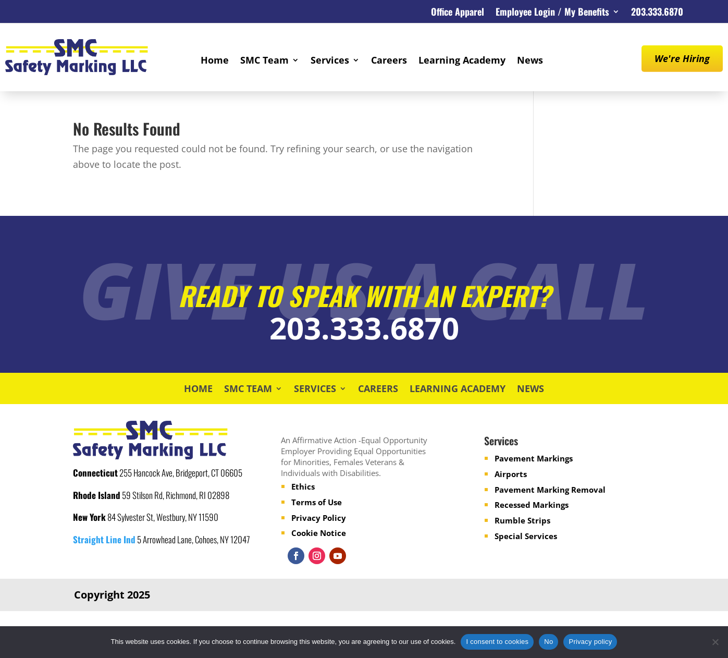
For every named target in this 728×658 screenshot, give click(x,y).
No (548, 641)
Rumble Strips (522, 520)
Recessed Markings (532, 504)
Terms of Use (316, 502)
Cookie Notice (318, 533)
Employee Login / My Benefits (552, 13)
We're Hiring (682, 58)
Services (330, 61)
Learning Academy (461, 61)
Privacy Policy (318, 518)
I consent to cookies (497, 641)
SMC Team (264, 61)
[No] (715, 642)
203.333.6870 (657, 13)
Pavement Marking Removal (550, 489)
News (530, 61)
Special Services (526, 536)
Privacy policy (590, 641)
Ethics (303, 486)
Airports (511, 474)
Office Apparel (457, 13)
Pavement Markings (534, 458)
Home (215, 61)
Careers (389, 61)
